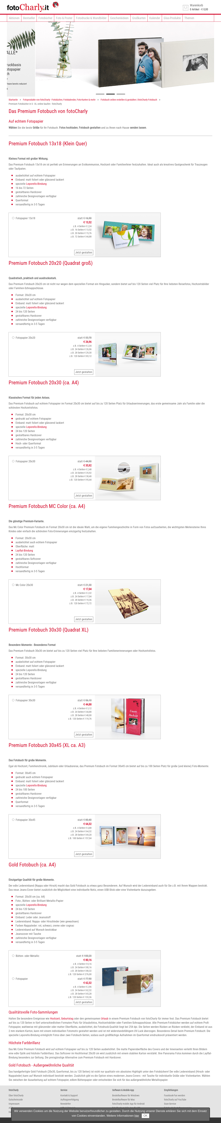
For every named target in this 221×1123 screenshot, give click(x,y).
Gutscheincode (16, 1099)
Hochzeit (55, 1018)
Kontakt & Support (69, 1095)
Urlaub (104, 1018)
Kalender (154, 18)
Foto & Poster (64, 18)
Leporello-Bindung (36, 183)
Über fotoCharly (16, 1095)
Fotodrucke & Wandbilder (91, 18)
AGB (11, 1107)
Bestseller (29, 18)
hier (136, 1115)
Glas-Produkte (172, 18)
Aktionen (14, 18)
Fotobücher (45, 18)
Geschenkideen (119, 18)
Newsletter (65, 1103)
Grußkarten (139, 18)
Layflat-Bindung (24, 550)
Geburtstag (67, 1018)
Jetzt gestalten (83, 252)
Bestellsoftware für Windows (125, 1095)
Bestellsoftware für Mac (123, 1099)
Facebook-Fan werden (174, 1095)
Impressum (14, 1103)
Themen (189, 18)
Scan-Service (170, 1103)
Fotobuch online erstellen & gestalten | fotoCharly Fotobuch (129, 99)
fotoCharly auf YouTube (175, 1099)
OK (145, 1115)
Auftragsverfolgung (69, 1099)
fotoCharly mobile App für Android (128, 1103)
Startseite (13, 99)
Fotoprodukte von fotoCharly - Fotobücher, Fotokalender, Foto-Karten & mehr (59, 99)
